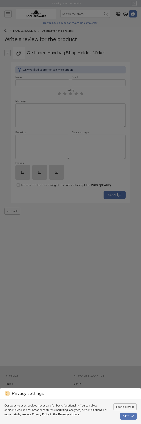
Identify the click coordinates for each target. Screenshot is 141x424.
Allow (128, 416)
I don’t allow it (125, 407)
